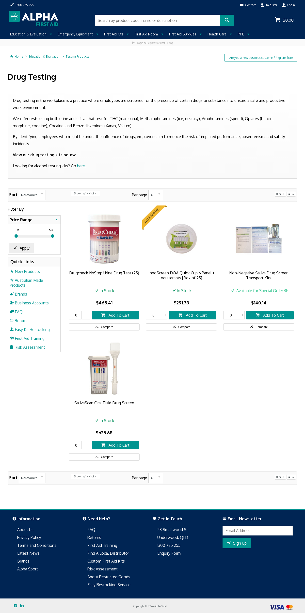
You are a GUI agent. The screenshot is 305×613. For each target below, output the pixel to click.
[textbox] (157, 20)
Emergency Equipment (75, 34)
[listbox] (32, 195)
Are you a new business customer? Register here (261, 58)
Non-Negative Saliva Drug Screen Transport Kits (259, 275)
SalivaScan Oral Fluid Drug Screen (104, 402)
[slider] (16, 236)
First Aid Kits (113, 34)
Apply (25, 248)
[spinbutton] (75, 315)
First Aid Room (146, 34)
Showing (85, 193)
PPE (241, 34)
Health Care (217, 34)
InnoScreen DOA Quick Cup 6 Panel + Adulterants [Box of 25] (181, 275)
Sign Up (240, 543)
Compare (107, 327)
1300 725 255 (168, 545)
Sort (13, 194)
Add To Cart (118, 315)
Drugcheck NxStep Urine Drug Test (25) (104, 272)
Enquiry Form (169, 553)
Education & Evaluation (28, 34)
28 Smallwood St (172, 529)
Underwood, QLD (172, 537)
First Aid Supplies (182, 34)
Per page (139, 194)
